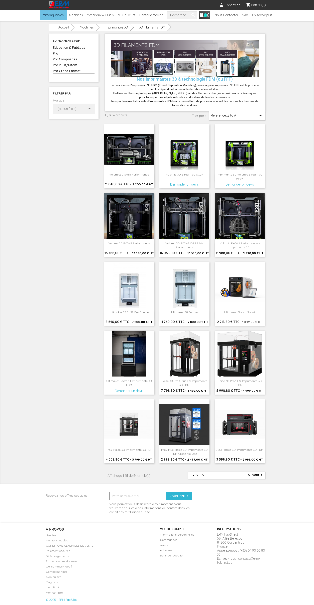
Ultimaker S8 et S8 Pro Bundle (129, 312)
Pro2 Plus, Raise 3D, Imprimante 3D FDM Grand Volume (184, 452)
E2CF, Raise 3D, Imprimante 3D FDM (239, 450)
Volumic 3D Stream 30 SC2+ (184, 174)
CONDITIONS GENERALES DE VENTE (70, 545)
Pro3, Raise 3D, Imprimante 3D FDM (129, 450)
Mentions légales (57, 540)
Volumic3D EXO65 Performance (129, 243)
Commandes (168, 540)
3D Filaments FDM (67, 41)
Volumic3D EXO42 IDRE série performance (184, 245)
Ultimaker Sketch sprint (239, 312)
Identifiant (52, 587)
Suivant (256, 475)
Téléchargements (57, 556)
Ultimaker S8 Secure (184, 312)
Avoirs (164, 545)
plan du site (53, 577)
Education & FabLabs (69, 48)
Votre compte (172, 529)
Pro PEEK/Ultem (65, 65)
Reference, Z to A (237, 115)
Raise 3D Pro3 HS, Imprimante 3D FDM (240, 383)
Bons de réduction (172, 555)
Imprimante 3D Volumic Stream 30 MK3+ (240, 176)
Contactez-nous (56, 572)
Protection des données (61, 561)
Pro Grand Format (67, 71)
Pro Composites (65, 59)
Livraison (51, 535)
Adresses (166, 550)
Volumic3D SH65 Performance (129, 174)
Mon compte (54, 592)
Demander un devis (184, 184)
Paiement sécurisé (58, 551)
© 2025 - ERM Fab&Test (62, 600)
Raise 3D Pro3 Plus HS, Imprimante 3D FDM (184, 383)
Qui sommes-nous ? (59, 566)
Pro (55, 53)
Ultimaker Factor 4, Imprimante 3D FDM (129, 383)
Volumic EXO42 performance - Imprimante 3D (240, 245)
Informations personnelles (177, 534)
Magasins (52, 582)
